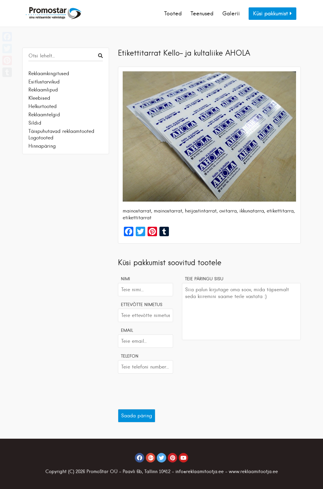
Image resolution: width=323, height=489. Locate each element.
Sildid (34, 123)
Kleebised (39, 98)
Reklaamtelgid (44, 115)
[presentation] (163, 389)
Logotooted (40, 138)
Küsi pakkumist (272, 13)
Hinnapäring (42, 146)
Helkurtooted (42, 106)
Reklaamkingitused (48, 73)
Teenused (202, 13)
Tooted (173, 13)
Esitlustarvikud (44, 82)
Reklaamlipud (43, 90)
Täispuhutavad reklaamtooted (61, 131)
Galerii (231, 13)
